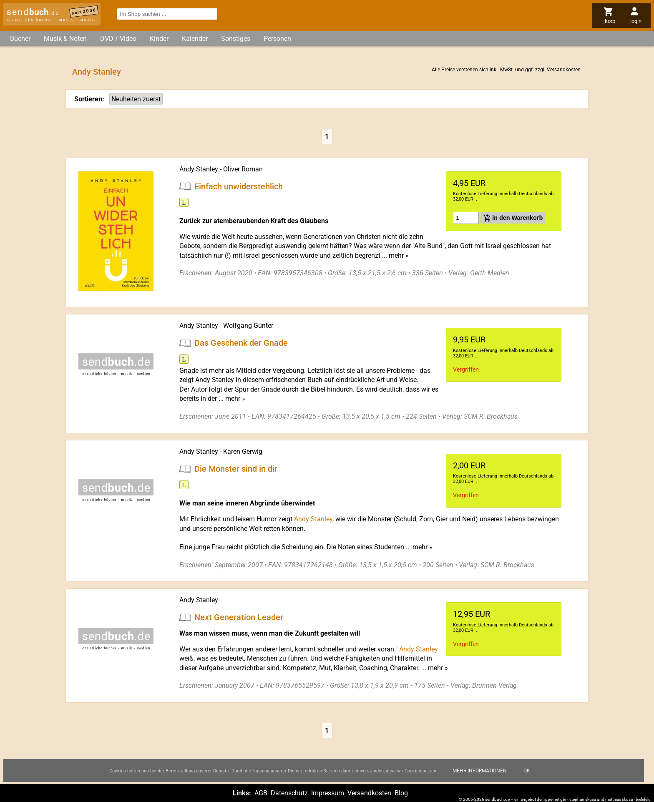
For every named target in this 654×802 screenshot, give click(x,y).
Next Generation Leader (238, 617)
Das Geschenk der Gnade (241, 343)
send (33, 12)
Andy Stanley (313, 519)
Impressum (327, 793)
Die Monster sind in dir (235, 469)
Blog (401, 793)
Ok (526, 771)
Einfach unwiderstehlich (238, 186)
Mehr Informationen (480, 771)
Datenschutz (289, 793)
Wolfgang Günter (248, 325)
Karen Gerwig (242, 451)
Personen (277, 39)
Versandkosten (564, 70)
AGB (260, 793)
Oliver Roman (243, 169)
